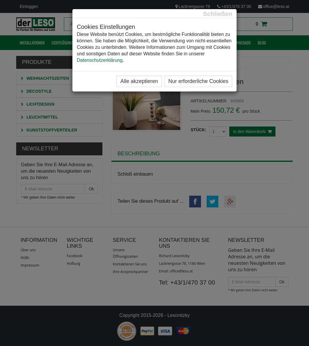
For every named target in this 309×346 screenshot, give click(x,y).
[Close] (217, 14)
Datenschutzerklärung (100, 60)
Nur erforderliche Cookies (198, 81)
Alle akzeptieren (139, 81)
